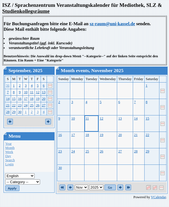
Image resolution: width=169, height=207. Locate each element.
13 (44, 92)
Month (10, 148)
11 (31, 92)
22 (14, 105)
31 (8, 85)
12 (38, 92)
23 (20, 105)
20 (44, 99)
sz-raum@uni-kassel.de (112, 23)
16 (20, 99)
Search (10, 160)
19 (38, 99)
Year (8, 144)
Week (9, 152)
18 (31, 99)
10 (25, 92)
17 (25, 99)
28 (8, 112)
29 (14, 112)
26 (38, 105)
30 (20, 112)
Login (9, 164)
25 (31, 105)
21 (8, 105)
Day (8, 156)
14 (8, 99)
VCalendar (158, 197)
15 (14, 99)
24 (25, 105)
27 (44, 105)
